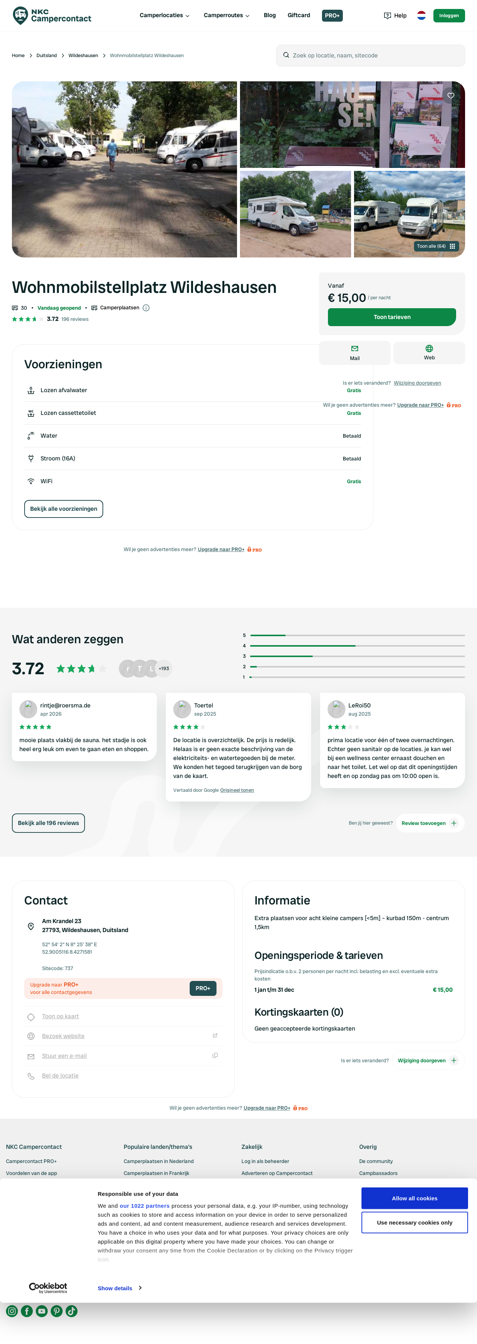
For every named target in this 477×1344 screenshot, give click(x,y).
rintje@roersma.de (65, 705)
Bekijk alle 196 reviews (48, 823)
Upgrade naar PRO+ (221, 549)
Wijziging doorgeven (417, 382)
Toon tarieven (392, 317)
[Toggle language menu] (421, 16)
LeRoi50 (359, 705)
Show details (115, 1329)
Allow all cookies (415, 1239)
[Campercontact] (56, 15)
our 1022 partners (145, 1247)
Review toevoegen (430, 823)
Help (395, 15)
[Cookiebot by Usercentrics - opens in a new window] (48, 1329)
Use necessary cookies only (415, 1264)
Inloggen (449, 15)
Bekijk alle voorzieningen (63, 509)
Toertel (203, 705)
